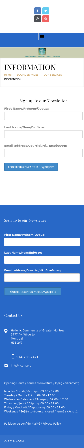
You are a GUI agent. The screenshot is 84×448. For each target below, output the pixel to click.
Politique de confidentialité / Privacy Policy (32, 423)
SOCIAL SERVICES (28, 74)
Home (7, 74)
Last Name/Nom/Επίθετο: (24, 127)
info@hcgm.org (21, 365)
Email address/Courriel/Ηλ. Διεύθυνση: (35, 145)
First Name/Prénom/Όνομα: (26, 108)
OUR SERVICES (53, 74)
